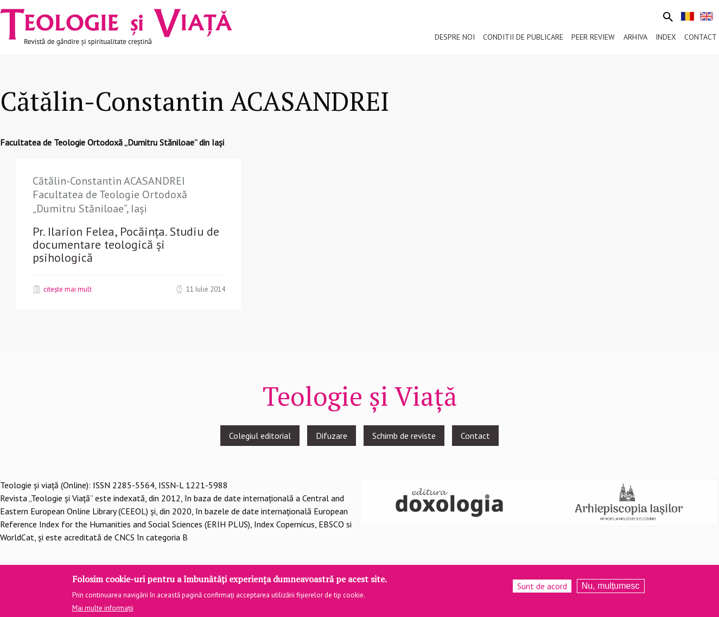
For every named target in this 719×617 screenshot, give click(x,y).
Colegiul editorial (260, 435)
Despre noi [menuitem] (455, 37)
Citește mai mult (67, 289)
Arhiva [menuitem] (635, 37)
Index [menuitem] (666, 37)
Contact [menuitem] (700, 37)
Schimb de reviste (404, 435)
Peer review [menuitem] (593, 37)
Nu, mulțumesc (611, 588)
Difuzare (331, 435)
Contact (475, 435)
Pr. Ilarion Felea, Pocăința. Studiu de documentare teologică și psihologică (126, 244)
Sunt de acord (542, 588)
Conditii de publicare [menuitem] (523, 37)
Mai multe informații (102, 610)
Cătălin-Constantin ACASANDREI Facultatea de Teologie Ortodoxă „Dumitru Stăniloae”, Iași (110, 195)
